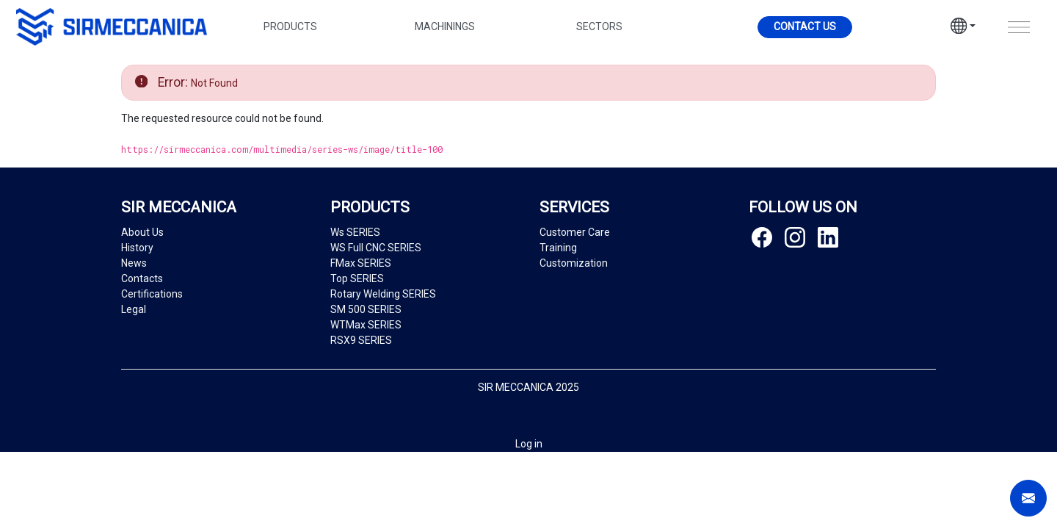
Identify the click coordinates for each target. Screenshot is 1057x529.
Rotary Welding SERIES (383, 294)
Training (558, 247)
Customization (574, 263)
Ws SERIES (355, 232)
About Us (142, 232)
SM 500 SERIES (366, 309)
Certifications (152, 294)
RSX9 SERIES (361, 340)
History (137, 247)
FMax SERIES (360, 263)
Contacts (142, 278)
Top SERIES (357, 278)
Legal (133, 309)
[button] (963, 28)
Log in (528, 444)
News (134, 263)
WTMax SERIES (366, 325)
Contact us (805, 26)
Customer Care (575, 232)
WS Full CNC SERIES (375, 247)
